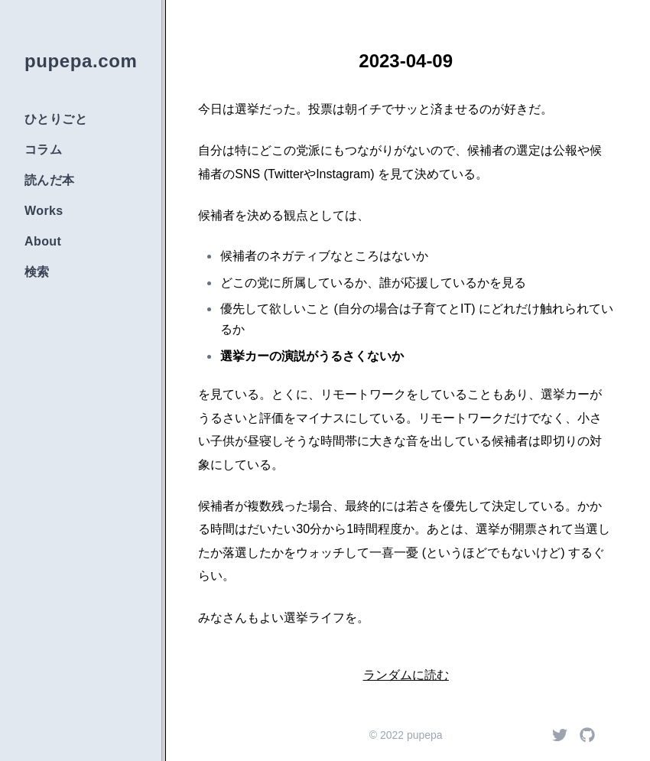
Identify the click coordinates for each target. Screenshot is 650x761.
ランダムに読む (406, 674)
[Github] (587, 735)
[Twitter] (559, 735)
